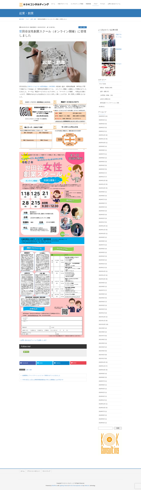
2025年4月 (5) (103, 165)
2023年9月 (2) (103, 237)
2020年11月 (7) (103, 366)
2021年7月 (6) (103, 335)
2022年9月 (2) (103, 282)
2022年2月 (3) (103, 309)
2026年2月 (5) (103, 127)
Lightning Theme (64, 485)
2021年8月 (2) (103, 332)
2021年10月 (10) (103, 324)
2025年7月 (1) (103, 154)
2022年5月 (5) (103, 298)
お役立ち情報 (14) (105, 99)
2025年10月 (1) (103, 142)
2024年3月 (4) (103, 214)
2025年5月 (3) (103, 161)
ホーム (22, 471)
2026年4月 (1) (103, 120)
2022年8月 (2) (103, 286)
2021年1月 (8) (103, 358)
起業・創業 (82, 27)
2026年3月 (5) (103, 123)
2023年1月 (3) (103, 267)
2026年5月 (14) (103, 116)
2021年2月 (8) (103, 354)
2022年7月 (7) (103, 290)
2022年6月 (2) (103, 294)
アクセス (118, 64)
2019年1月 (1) (103, 400)
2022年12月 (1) (103, 271)
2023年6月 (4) (103, 248)
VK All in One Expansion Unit (76, 485)
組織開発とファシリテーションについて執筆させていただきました (41, 375)
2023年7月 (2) (103, 245)
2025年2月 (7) (103, 173)
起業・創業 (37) (104, 91)
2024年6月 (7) (103, 203)
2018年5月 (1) (103, 419)
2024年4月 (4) (103, 211)
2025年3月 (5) (103, 169)
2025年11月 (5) (103, 139)
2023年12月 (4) (103, 226)
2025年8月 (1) (103, 150)
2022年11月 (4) (103, 275)
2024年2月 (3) (103, 218)
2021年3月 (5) (103, 351)
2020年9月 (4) (103, 373)
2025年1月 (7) (103, 176)
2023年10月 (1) (103, 233)
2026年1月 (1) (103, 131)
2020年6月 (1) (103, 385)
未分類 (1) (101, 106)
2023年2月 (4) (103, 263)
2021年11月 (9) (103, 320)
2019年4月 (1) (103, 396)
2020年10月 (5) (103, 369)
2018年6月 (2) (103, 415)
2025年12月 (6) (103, 135)
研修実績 (118, 49)
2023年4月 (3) (103, 256)
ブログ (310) (102, 84)
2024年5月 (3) (103, 207)
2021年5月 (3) (103, 343)
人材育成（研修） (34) (106, 95)
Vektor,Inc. (87, 485)
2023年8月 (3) (103, 241)
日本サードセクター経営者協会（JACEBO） (42, 86)
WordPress (54, 485)
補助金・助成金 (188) (106, 87)
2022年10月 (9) (103, 279)
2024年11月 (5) (103, 184)
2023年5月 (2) (103, 252)
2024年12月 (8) (103, 180)
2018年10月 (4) (103, 407)
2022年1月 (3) (103, 313)
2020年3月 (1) (103, 388)
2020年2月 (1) (103, 392)
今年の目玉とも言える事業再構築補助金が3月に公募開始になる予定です (42, 379)
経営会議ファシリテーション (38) (109, 103)
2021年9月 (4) (103, 328)
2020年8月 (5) (103, 377)
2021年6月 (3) (103, 339)
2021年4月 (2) (103, 347)
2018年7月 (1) (103, 411)
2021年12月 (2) (103, 317)
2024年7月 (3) (103, 199)
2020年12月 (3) (103, 362)
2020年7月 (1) (103, 381)
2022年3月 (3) (103, 305)
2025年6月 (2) (103, 158)
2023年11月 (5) (103, 229)
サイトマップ (46, 471)
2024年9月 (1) (103, 192)
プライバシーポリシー (33, 471)
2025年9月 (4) (103, 146)
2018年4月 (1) (103, 422)
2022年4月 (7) (103, 301)
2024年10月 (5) (103, 188)
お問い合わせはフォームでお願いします (34, 340)
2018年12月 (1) (103, 404)
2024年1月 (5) (103, 222)
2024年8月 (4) (103, 195)
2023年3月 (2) (103, 260)
